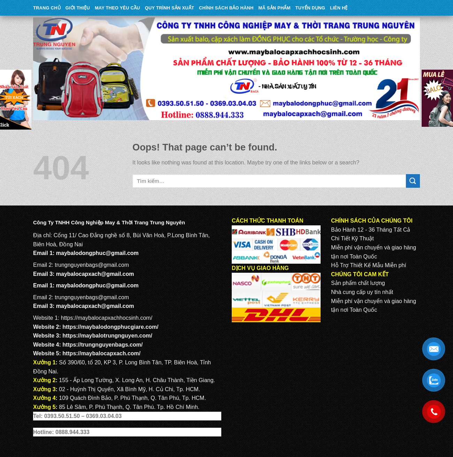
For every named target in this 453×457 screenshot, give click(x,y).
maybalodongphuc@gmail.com (97, 253)
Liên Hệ (339, 7)
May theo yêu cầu (117, 7)
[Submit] (413, 181)
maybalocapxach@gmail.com (95, 274)
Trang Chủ (47, 7)
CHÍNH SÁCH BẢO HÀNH (226, 7)
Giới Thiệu (78, 7)
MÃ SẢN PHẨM (275, 7)
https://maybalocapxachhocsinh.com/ (106, 318)
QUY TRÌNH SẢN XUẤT (169, 7)
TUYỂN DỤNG (310, 7)
